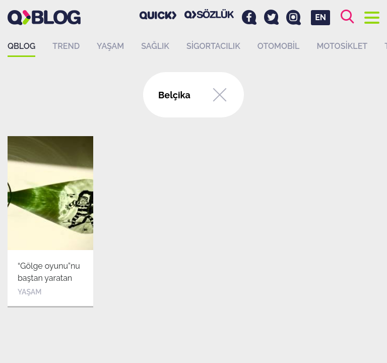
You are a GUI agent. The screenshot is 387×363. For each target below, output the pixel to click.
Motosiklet (341, 46)
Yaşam (110, 46)
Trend (66, 46)
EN (320, 17)
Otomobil (278, 46)
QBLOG (21, 46)
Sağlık (155, 46)
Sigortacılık (213, 46)
